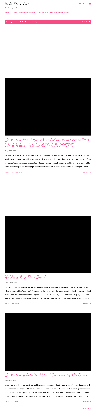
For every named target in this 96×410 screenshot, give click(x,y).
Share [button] (7, 172)
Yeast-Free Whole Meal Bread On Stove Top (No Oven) (46, 374)
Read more (87, 172)
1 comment (15, 304)
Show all (86, 22)
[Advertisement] (48, 39)
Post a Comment (17, 172)
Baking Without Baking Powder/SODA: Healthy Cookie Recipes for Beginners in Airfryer (41, 12)
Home (7, 12)
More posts (86, 408)
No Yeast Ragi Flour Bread (25, 277)
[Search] (81, 4)
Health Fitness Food (17, 4)
